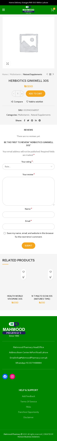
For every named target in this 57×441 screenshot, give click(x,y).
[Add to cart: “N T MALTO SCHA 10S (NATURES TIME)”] (50, 277)
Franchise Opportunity (28, 412)
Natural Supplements (32, 74)
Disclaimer (28, 417)
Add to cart (35, 93)
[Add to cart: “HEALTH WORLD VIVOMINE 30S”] (23, 277)
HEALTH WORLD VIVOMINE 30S (15, 297)
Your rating (27, 161)
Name (28, 208)
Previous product (47, 74)
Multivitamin (15, 74)
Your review (28, 174)
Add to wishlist (36, 102)
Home (5, 74)
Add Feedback (28, 396)
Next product (53, 74)
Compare (18, 102)
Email (28, 221)
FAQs (28, 407)
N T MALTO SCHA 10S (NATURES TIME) (42, 297)
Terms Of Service (28, 401)
